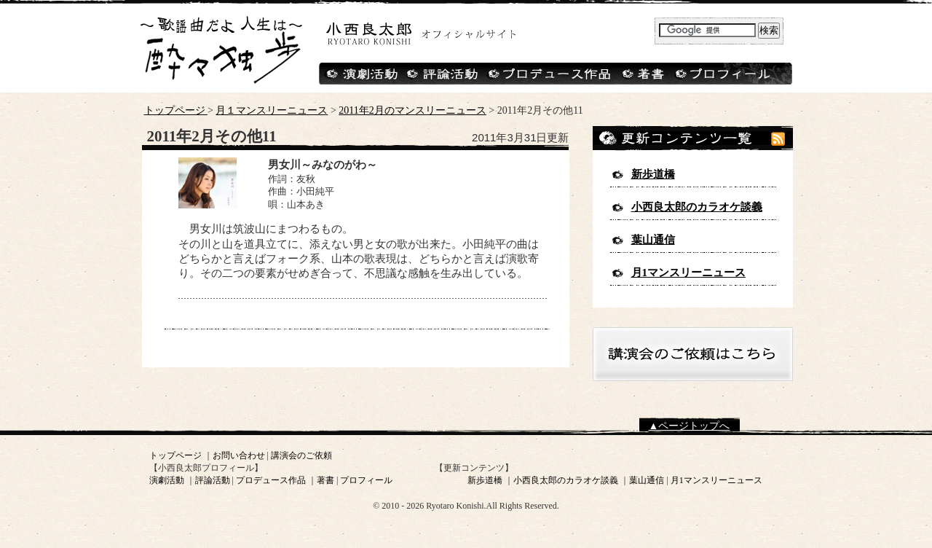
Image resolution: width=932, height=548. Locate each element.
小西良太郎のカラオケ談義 (696, 207)
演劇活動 (166, 480)
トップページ (176, 110)
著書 (325, 480)
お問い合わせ (239, 455)
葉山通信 (653, 240)
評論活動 (212, 480)
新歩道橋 (653, 174)
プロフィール (366, 480)
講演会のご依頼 (301, 455)
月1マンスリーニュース (688, 272)
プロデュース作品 (271, 480)
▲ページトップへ (689, 425)
